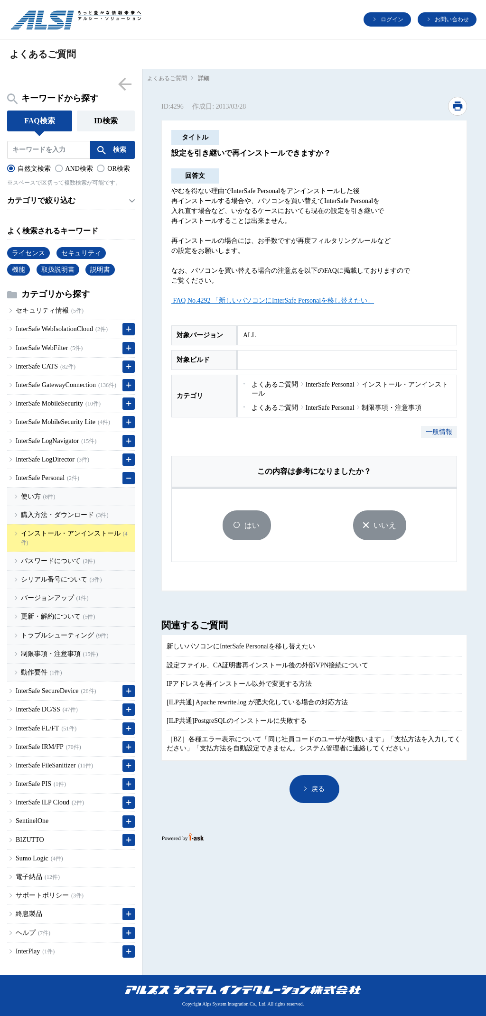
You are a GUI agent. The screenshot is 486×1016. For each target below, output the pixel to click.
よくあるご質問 (167, 78)
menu (124, 83)
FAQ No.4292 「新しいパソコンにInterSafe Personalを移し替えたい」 (272, 300)
